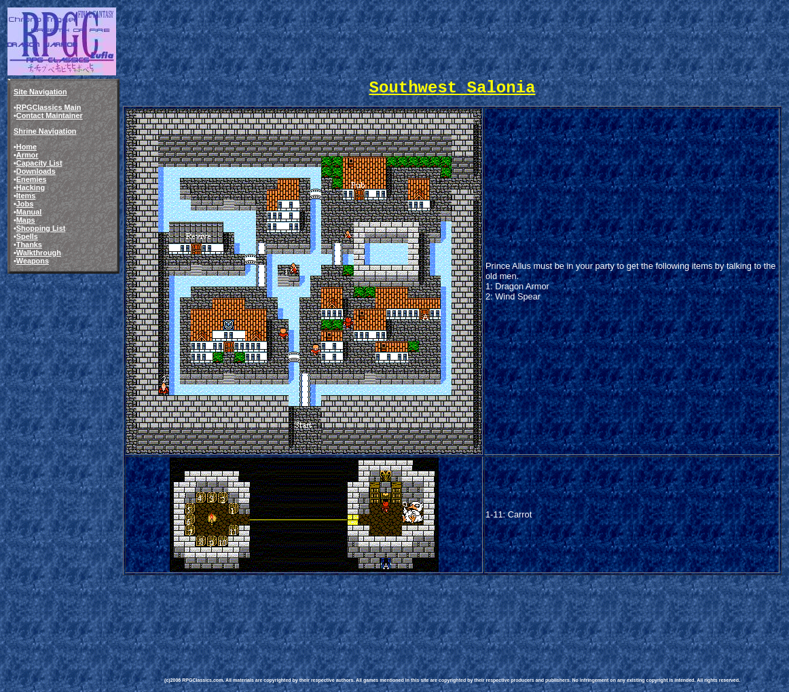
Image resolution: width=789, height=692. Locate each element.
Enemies (31, 179)
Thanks (29, 244)
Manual (28, 212)
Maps (25, 220)
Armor (27, 155)
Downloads (36, 171)
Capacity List (39, 163)
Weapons (32, 261)
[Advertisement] (411, 616)
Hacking (30, 187)
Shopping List (41, 228)
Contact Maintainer (49, 115)
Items (25, 196)
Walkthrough (38, 253)
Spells (27, 236)
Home (26, 147)
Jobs (24, 204)
